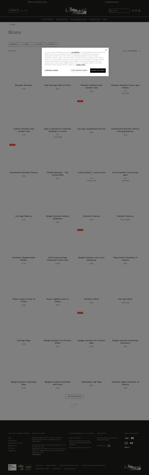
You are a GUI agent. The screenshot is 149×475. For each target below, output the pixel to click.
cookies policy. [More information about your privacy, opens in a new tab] (80, 65)
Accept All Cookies (98, 70)
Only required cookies (79, 70)
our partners (75, 52)
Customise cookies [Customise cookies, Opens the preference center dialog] (51, 70)
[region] (75, 61)
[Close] (106, 50)
